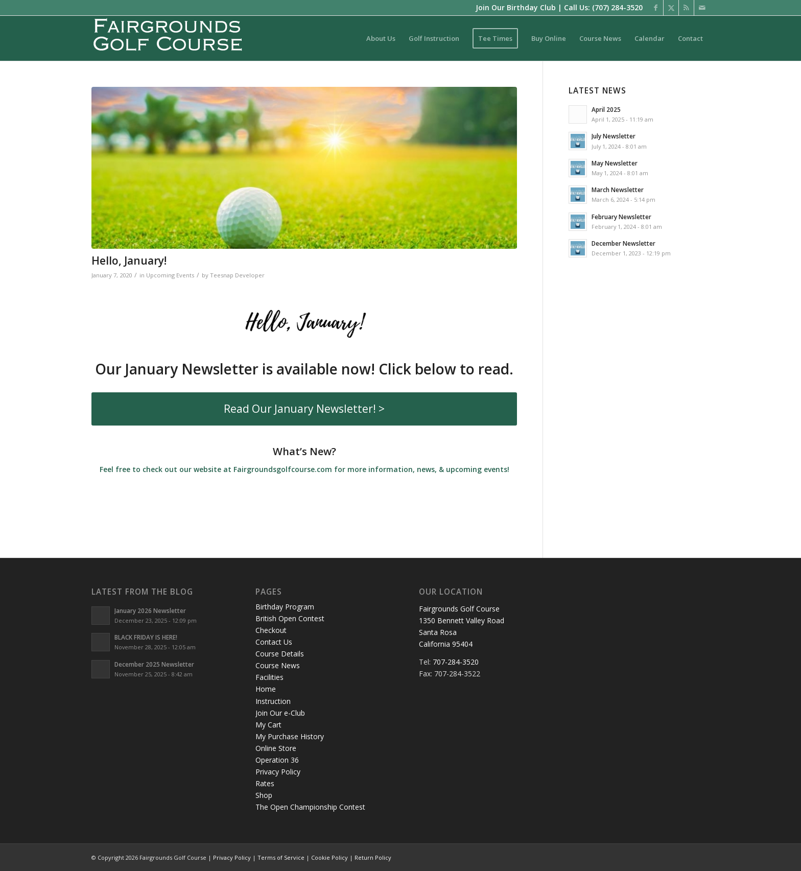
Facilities (269, 677)
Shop (263, 795)
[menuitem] (381, 38)
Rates (264, 783)
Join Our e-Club (280, 713)
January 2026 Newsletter (150, 610)
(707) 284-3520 (617, 7)
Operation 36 (277, 760)
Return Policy (373, 857)
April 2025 (606, 109)
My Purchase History (289, 736)
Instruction (273, 701)
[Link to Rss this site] (686, 7)
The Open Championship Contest (310, 807)
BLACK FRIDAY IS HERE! (145, 637)
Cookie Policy (329, 857)
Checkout (271, 630)
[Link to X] (671, 7)
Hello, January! (129, 260)
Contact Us (273, 642)
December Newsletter (623, 243)
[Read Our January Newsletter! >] (304, 409)
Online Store (275, 748)
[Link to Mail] (702, 7)
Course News (277, 665)
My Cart (268, 724)
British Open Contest (289, 618)
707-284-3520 (456, 662)
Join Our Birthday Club (516, 7)
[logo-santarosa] (168, 38)
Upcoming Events (170, 275)
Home (265, 689)
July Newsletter (613, 136)
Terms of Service (280, 857)
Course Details (279, 653)
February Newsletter (621, 217)
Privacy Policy (277, 771)
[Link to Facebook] (655, 7)
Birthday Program (284, 606)
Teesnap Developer (237, 275)
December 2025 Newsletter (154, 664)
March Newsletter (618, 189)
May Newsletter (615, 163)
